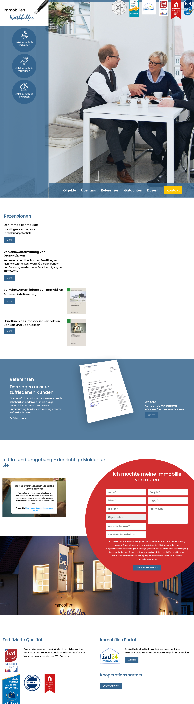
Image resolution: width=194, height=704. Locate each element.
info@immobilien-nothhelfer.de (160, 552)
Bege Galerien (111, 685)
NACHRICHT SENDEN (147, 567)
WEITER (151, 415)
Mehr (9, 240)
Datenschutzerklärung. (147, 559)
